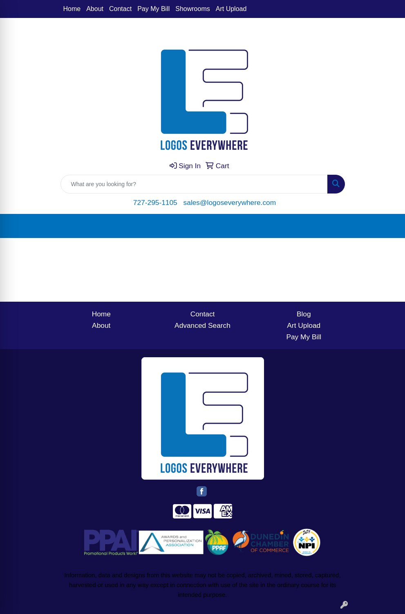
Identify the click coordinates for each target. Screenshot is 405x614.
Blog (304, 314)
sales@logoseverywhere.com (229, 202)
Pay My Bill (153, 8)
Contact (120, 8)
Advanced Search (202, 325)
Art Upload (231, 8)
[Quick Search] (194, 184)
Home (72, 8)
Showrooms (192, 8)
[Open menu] (388, 226)
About (94, 8)
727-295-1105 (155, 202)
